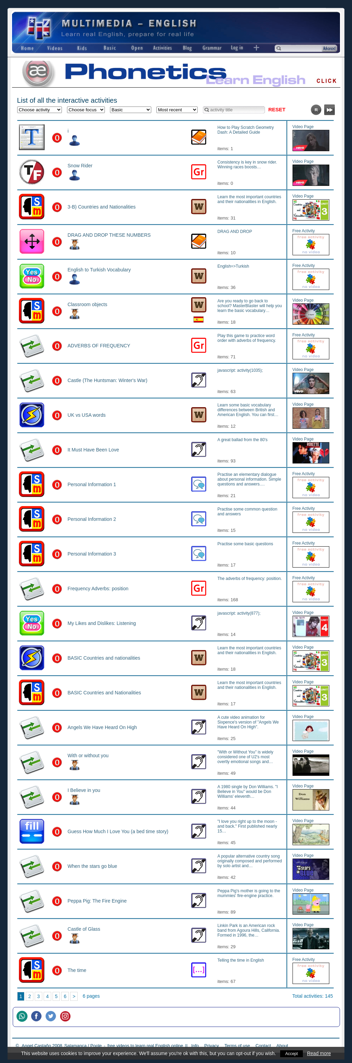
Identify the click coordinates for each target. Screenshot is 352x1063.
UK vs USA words (87, 415)
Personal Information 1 (92, 484)
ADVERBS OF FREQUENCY (99, 345)
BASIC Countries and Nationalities (104, 692)
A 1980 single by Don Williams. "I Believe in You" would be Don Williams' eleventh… (248, 791)
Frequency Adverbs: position (98, 588)
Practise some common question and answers (247, 511)
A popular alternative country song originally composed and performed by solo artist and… (250, 861)
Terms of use (237, 1045)
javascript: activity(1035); (240, 370)
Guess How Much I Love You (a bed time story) (118, 831)
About (282, 1045)
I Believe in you (84, 790)
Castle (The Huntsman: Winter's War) (107, 380)
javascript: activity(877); (239, 613)
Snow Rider (80, 165)
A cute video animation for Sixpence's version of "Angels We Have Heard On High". (248, 722)
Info (195, 1045)
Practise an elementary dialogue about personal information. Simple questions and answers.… (249, 479)
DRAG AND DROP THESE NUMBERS (109, 235)
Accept (291, 1053)
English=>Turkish (233, 266)
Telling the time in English (241, 960)
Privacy (211, 1045)
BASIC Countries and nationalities (104, 658)
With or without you (88, 755)
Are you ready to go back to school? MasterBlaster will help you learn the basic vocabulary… (250, 306)
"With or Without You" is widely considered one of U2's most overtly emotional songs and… (246, 757)
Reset (277, 109)
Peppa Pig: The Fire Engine (97, 901)
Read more (320, 1053)
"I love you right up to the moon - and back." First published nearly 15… (247, 826)
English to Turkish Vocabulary (99, 269)
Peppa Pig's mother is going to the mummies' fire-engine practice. (249, 893)
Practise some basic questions (245, 543)
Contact (263, 1045)
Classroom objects (87, 304)
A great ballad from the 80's (243, 439)
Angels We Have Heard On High (102, 727)
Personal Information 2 (92, 519)
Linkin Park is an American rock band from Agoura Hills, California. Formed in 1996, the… (249, 930)
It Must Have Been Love (93, 449)
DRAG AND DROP (235, 231)
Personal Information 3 (92, 554)
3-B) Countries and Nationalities (102, 207)
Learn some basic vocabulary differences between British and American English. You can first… (248, 410)
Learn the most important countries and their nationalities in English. (249, 199)
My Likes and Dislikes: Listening (102, 623)
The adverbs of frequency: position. (250, 578)
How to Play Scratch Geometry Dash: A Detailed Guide (246, 130)
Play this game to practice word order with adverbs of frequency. (247, 338)
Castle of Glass (84, 929)
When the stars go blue (92, 866)
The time (77, 970)
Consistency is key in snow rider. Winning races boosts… (247, 164)
